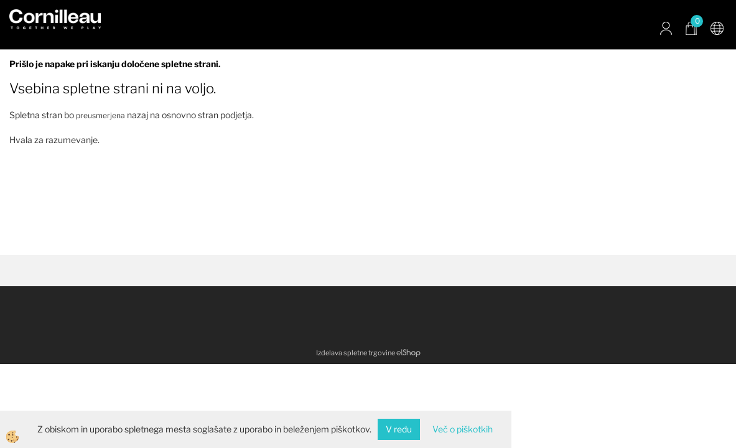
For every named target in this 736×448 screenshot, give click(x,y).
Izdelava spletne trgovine (355, 352)
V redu (399, 429)
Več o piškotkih (462, 429)
